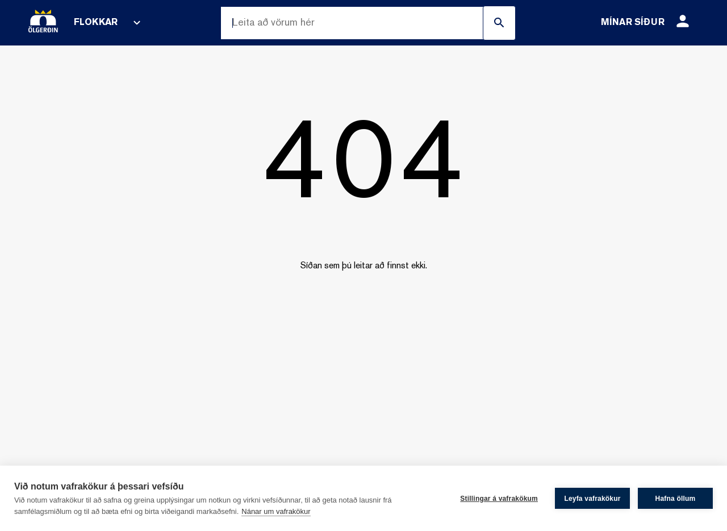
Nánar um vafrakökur (275, 511)
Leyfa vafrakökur (592, 499)
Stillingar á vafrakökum (499, 499)
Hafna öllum (675, 499)
